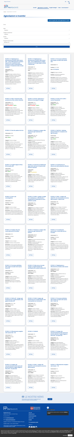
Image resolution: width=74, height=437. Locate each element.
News (59, 7)
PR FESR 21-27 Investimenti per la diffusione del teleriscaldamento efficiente (60, 165)
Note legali (27, 433)
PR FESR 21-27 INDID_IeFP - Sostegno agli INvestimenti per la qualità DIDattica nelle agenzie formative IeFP (14, 300)
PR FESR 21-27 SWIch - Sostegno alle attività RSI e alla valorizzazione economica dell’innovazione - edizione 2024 (60, 198)
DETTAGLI (8, 88)
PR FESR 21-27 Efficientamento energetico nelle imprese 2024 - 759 (14, 332)
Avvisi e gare (31, 417)
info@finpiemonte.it (10, 417)
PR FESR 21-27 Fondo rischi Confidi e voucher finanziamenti (58, 99)
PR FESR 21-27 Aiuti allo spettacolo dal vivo (14, 130)
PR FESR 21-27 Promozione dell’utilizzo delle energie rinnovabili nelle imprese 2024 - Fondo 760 (59, 300)
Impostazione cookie (34, 422)
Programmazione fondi (8, 40)
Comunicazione (64, 7)
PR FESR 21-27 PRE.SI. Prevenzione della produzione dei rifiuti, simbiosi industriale (14, 99)
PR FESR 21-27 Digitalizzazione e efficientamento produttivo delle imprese (59, 266)
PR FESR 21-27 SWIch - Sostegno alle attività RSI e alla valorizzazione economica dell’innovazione (37, 366)
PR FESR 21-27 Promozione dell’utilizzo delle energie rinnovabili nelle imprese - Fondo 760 (13, 267)
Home (5, 11)
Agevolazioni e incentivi (43, 7)
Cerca (4, 24)
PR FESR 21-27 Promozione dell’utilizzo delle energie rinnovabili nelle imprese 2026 (59, 60)
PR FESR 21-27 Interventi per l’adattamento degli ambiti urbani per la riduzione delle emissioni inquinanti (37, 166)
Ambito (4, 36)
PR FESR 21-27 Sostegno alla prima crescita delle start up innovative (12, 230)
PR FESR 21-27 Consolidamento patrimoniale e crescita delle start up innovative (58, 231)
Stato (4, 28)
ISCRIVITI (50, 399)
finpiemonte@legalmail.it (10, 419)
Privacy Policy (12, 433)
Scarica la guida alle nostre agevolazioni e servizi (59, 20)
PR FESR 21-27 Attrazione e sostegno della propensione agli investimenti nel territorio (37, 132)
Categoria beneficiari (7, 32)
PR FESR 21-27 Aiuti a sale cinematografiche (10, 197)
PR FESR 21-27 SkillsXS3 (33, 331)
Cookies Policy (20, 433)
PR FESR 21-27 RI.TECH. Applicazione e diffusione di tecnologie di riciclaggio (36, 99)
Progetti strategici (53, 7)
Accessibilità (6, 433)
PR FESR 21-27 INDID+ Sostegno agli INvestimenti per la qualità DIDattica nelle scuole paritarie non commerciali (37, 300)
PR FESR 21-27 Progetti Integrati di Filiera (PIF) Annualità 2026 (13, 165)
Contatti (30, 419)
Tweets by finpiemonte (50, 409)
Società (34, 7)
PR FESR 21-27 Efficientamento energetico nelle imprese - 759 (59, 365)
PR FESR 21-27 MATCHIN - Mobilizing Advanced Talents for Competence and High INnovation (59, 132)
